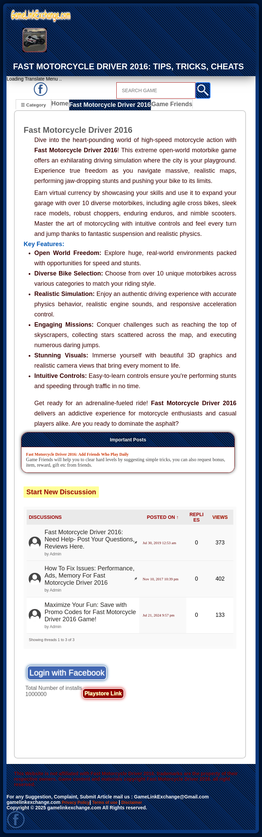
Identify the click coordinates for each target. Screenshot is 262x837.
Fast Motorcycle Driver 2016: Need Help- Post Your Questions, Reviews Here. (89, 539)
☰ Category (33, 104)
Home (61, 105)
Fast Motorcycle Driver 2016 (107, 105)
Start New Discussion (61, 492)
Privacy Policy (78, 802)
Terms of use (111, 802)
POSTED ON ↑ (162, 517)
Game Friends (162, 105)
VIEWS (220, 517)
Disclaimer (142, 802)
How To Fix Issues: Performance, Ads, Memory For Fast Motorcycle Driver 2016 (89, 575)
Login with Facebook (66, 672)
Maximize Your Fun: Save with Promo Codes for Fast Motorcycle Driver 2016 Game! (90, 612)
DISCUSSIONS (45, 517)
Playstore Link (103, 693)
